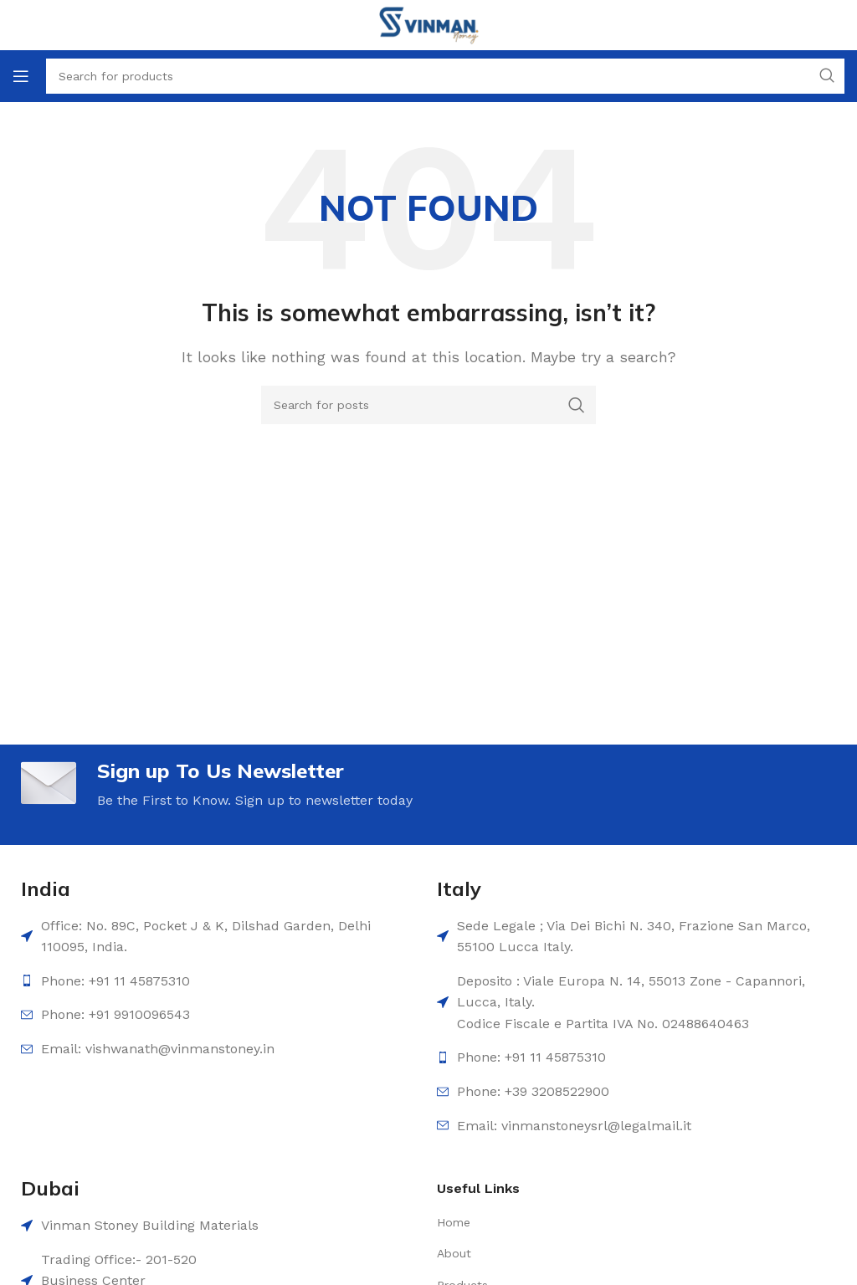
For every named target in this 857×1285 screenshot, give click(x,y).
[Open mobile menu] (21, 76)
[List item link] (567, 1222)
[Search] (428, 405)
